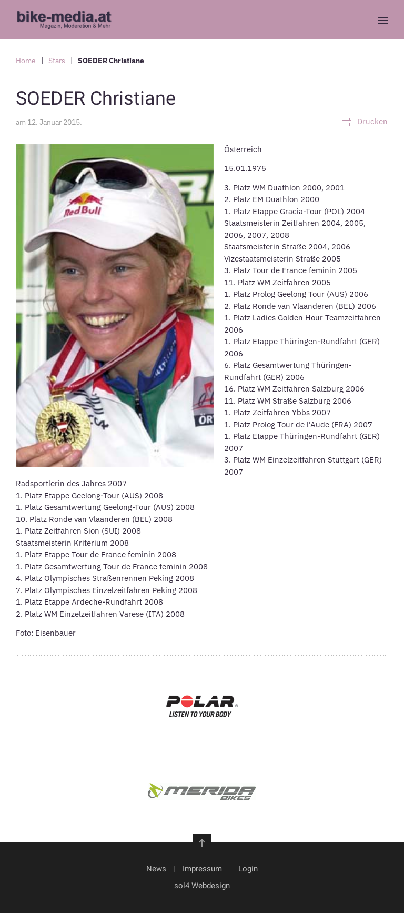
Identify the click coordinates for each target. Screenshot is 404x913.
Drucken (364, 121)
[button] (383, 20)
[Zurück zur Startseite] (68, 20)
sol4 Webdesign (202, 885)
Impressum (202, 869)
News (156, 869)
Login (248, 869)
